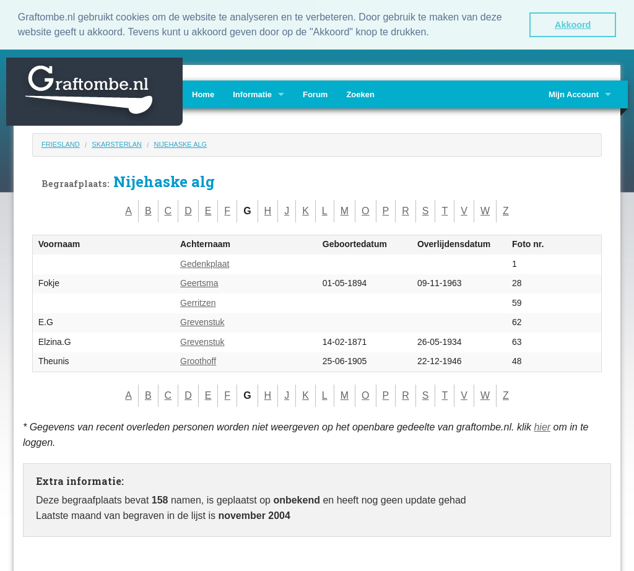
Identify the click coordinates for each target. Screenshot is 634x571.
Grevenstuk (202, 321)
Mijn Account (574, 93)
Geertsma (199, 282)
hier (542, 426)
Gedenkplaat (204, 263)
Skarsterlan (117, 143)
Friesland (60, 143)
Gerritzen (198, 302)
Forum (315, 93)
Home (203, 93)
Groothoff (198, 360)
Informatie (252, 93)
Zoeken (360, 93)
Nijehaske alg (180, 143)
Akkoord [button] (573, 25)
